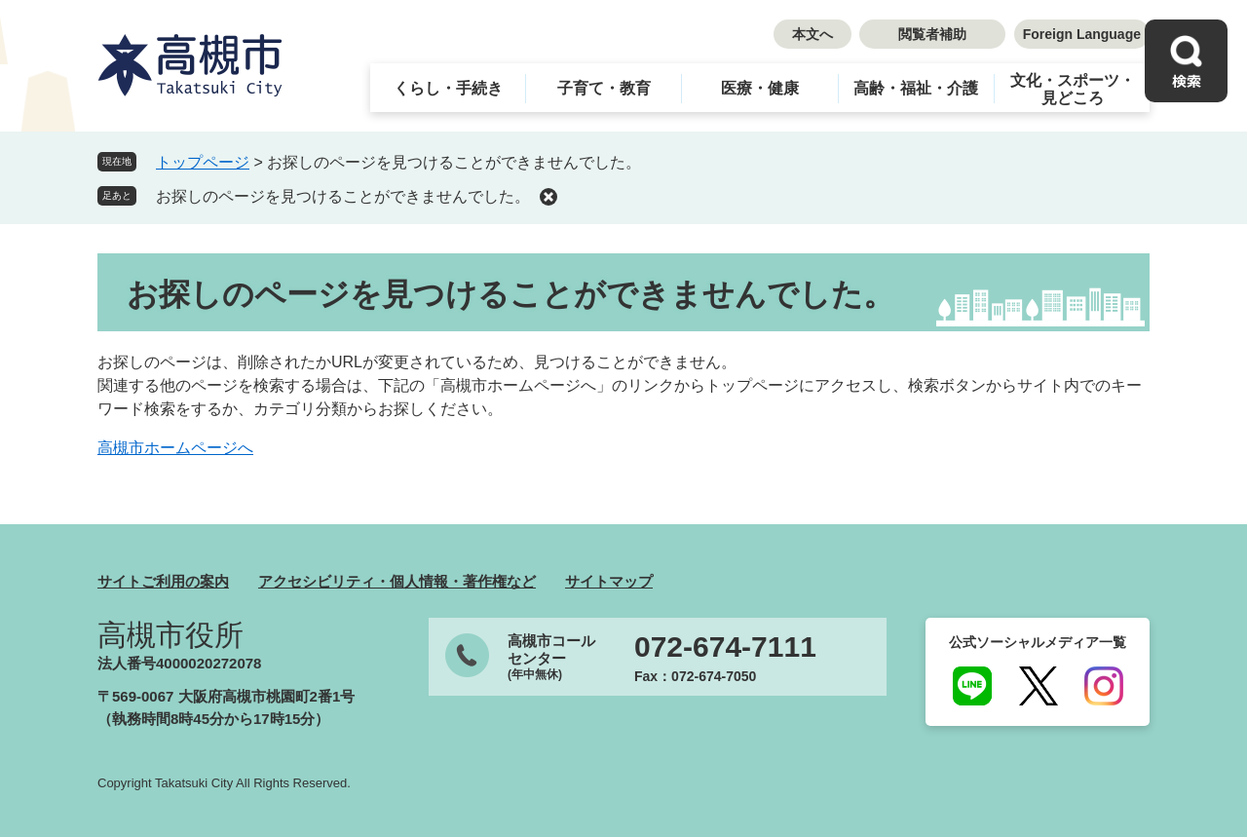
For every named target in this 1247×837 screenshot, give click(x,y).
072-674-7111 (725, 647)
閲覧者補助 (932, 34)
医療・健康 (760, 88)
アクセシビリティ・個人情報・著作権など (397, 581)
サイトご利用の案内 (163, 581)
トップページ (202, 162)
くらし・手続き (448, 88)
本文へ (812, 34)
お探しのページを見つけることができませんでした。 (343, 196)
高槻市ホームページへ (175, 447)
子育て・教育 (604, 88)
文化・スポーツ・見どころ (1072, 89)
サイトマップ (609, 581)
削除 (548, 197)
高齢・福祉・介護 (915, 88)
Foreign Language (1082, 34)
